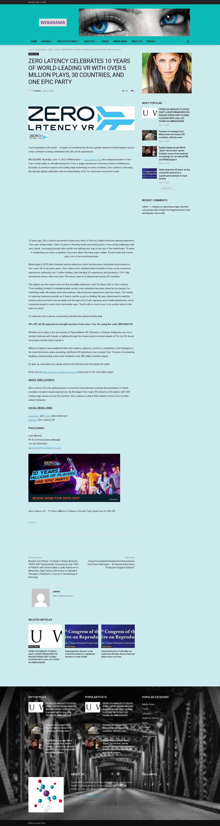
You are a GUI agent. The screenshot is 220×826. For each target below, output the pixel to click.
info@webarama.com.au (95, 795)
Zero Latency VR (92, 159)
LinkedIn (32, 420)
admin (38, 91)
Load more (167, 188)
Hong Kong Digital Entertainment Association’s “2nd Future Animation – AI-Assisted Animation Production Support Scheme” (111, 564)
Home (31, 49)
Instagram (33, 416)
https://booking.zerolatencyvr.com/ (59, 372)
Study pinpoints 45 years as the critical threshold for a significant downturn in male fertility (80, 654)
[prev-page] (30, 670)
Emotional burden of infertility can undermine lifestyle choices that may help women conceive (118, 654)
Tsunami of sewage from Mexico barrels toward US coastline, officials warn (172, 134)
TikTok (47, 416)
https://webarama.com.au (63, 596)
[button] (188, 41)
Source (32, 522)
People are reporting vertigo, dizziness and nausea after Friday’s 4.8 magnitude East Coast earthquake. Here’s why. (166, 209)
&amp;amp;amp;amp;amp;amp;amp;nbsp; (81, 207)
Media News (41, 49)
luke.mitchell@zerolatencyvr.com (44, 447)
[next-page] (35, 670)
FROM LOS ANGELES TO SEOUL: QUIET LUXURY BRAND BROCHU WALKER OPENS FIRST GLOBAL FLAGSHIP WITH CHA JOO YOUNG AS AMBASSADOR (43, 657)
